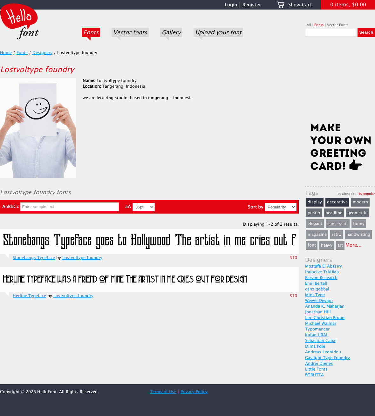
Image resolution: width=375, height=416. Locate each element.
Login (231, 5)
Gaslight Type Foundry (327, 358)
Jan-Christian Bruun (324, 318)
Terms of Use (163, 392)
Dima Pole (315, 346)
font (312, 245)
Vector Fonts (338, 25)
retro (336, 234)
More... (353, 245)
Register (251, 5)
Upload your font (218, 32)
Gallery (171, 32)
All (309, 25)
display (315, 202)
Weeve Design (319, 300)
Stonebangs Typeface (34, 258)
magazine (317, 234)
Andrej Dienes (319, 363)
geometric (357, 213)
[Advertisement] (340, 81)
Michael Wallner (320, 323)
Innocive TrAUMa (322, 272)
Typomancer (317, 329)
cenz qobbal (317, 289)
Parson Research (321, 278)
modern (360, 202)
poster (314, 213)
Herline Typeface (29, 296)
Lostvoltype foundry (82, 258)
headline (333, 213)
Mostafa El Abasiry (323, 266)
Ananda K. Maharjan (324, 306)
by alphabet (347, 193)
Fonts (91, 32)
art (340, 245)
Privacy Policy (194, 392)
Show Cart (299, 5)
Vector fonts (130, 32)
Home (6, 53)
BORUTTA (314, 375)
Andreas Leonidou (323, 352)
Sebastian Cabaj (321, 341)
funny (359, 224)
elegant (315, 224)
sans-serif (337, 224)
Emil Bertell (316, 283)
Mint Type (315, 295)
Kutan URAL (316, 335)
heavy (326, 245)
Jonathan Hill (318, 312)
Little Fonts (316, 369)
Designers (42, 53)
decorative (337, 202)
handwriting (358, 234)
